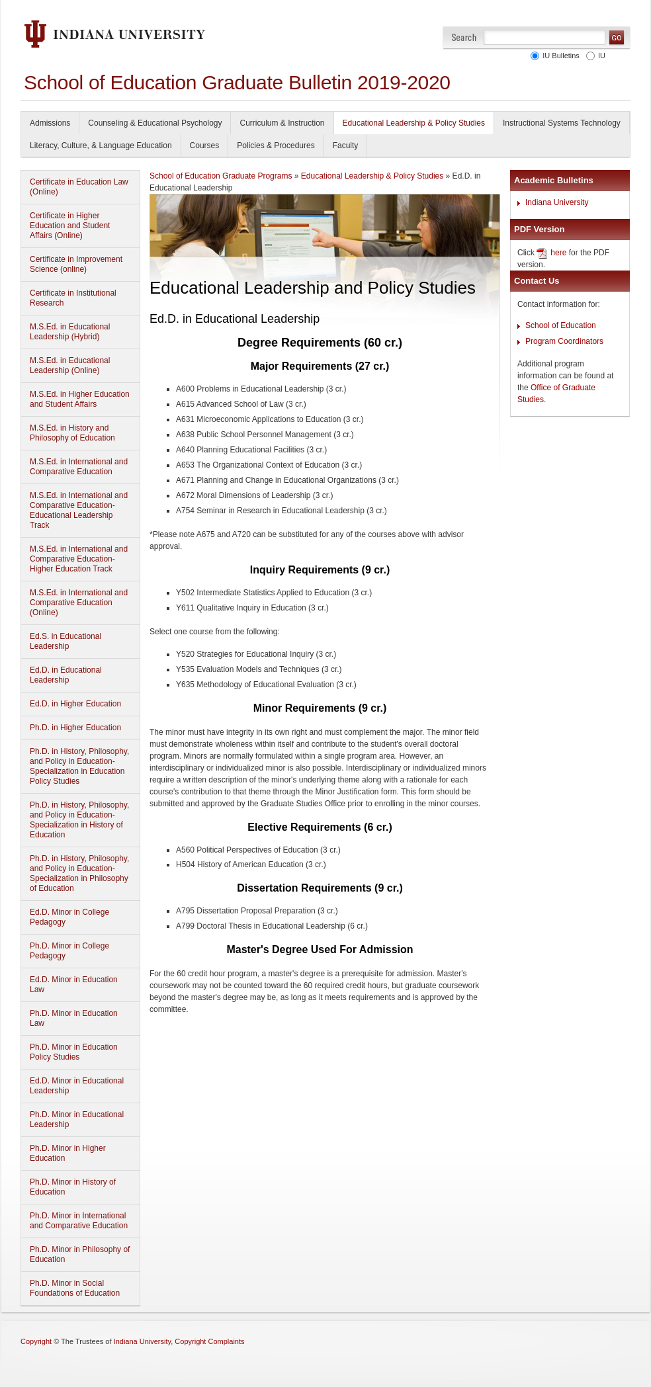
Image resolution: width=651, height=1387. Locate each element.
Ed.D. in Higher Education (75, 703)
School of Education (560, 325)
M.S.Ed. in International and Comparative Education (79, 466)
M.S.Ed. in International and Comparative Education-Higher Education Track (79, 558)
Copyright (36, 1341)
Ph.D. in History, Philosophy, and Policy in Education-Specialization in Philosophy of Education (79, 873)
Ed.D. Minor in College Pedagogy (69, 917)
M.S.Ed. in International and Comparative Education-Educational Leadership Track (79, 510)
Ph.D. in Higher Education (75, 727)
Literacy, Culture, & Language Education (101, 145)
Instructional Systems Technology (562, 123)
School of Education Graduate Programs (221, 176)
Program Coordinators (564, 341)
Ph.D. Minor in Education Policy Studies (74, 1052)
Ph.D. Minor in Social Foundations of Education (75, 1288)
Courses (205, 145)
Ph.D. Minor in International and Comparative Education (79, 1220)
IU (599, 56)
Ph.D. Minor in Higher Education (68, 1153)
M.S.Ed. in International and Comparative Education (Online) (79, 602)
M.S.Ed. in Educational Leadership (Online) (70, 365)
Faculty (346, 145)
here (558, 252)
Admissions (50, 123)
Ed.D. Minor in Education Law (74, 984)
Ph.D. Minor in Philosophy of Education (80, 1254)
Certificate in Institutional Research (73, 298)
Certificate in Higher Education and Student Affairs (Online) (70, 225)
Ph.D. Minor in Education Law (74, 1018)
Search (464, 37)
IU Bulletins (559, 56)
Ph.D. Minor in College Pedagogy (69, 950)
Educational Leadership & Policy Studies (414, 123)
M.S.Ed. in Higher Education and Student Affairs (80, 399)
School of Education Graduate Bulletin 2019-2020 (237, 82)
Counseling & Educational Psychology (155, 123)
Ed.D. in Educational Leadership (66, 675)
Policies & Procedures (275, 145)
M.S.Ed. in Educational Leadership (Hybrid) (70, 331)
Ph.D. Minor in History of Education (73, 1187)
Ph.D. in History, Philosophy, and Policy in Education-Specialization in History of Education (79, 819)
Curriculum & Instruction (281, 123)
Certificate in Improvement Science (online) (76, 264)
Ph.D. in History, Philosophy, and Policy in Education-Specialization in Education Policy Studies (79, 766)
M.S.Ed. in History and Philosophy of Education (72, 432)
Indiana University (556, 202)
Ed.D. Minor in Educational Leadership (77, 1085)
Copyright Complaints (209, 1341)
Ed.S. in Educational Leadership (65, 641)
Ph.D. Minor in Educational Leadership (77, 1119)
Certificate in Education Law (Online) (79, 186)
